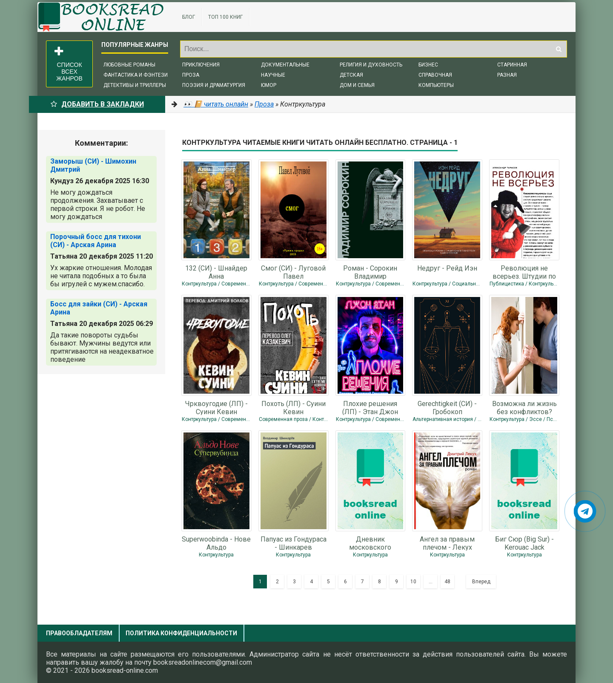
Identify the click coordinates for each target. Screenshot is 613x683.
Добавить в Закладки (97, 104)
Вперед (481, 582)
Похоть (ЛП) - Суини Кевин (293, 407)
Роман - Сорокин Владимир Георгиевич (370, 272)
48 (447, 582)
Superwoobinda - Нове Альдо (216, 542)
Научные (273, 75)
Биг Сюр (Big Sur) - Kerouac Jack (524, 542)
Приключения (201, 65)
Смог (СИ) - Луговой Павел (293, 272)
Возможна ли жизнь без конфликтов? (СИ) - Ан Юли (524, 407)
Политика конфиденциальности (181, 633)
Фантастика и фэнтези (135, 75)
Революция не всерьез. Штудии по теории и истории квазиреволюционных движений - (524, 272)
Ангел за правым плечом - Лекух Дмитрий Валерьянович (447, 542)
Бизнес (428, 65)
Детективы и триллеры (134, 85)
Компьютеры (436, 85)
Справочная (435, 75)
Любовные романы (129, 65)
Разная (507, 75)
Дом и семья (357, 85)
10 (413, 582)
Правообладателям (79, 633)
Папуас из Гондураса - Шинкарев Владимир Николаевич (294, 542)
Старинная (512, 65)
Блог (188, 17)
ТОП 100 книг (225, 17)
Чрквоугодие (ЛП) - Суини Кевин (216, 407)
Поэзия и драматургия (213, 85)
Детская (351, 75)
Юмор (268, 85)
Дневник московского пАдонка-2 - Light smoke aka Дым (370, 542)
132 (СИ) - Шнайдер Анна (216, 272)
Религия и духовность (371, 65)
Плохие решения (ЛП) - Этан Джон (370, 407)
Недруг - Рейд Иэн (447, 268)
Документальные (285, 65)
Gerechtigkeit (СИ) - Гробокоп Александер (447, 407)
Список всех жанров (68, 64)
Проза (190, 75)
